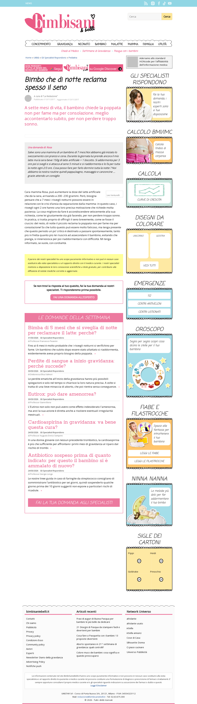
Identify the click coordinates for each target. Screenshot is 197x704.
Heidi (153, 554)
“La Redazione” (50, 96)
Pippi (131, 554)
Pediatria (73, 57)
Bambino (100, 44)
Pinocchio (155, 572)
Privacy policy (33, 635)
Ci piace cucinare (135, 647)
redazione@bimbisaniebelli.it (91, 696)
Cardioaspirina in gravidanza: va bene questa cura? (72, 425)
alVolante (131, 618)
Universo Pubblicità (137, 652)
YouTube (169, 3)
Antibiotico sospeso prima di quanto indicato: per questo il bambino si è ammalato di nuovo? (69, 460)
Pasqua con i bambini (126, 51)
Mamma (133, 44)
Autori (29, 648)
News (28, 3)
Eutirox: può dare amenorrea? (62, 394)
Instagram (152, 3)
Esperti (30, 653)
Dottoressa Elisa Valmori (41, 374)
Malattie (117, 44)
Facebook (159, 3)
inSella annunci (134, 632)
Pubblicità (31, 627)
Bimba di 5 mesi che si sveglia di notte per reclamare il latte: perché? (72, 330)
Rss (145, 3)
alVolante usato (135, 623)
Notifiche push (33, 666)
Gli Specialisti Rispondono (53, 57)
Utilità (162, 44)
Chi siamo (31, 622)
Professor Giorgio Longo (41, 474)
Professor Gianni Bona (40, 402)
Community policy (35, 644)
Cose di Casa (133, 637)
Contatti (30, 618)
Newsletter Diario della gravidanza (44, 657)
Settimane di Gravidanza (96, 51)
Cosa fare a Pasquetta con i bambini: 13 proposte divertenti (97, 637)
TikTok (164, 3)
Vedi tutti (149, 266)
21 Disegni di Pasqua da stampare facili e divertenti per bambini (98, 629)
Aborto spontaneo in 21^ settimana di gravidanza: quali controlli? (96, 645)
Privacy (30, 631)
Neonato (84, 44)
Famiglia (148, 44)
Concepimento (41, 44)
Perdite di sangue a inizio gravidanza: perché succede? (71, 363)
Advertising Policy (35, 661)
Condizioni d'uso (34, 640)
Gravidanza (65, 44)
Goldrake (133, 572)
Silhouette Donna (136, 642)
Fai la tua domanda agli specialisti (74, 503)
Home (29, 57)
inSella (130, 628)
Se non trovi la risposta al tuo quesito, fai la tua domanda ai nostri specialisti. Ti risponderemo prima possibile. (74, 292)
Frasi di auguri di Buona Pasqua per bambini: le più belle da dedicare (95, 620)
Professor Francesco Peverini (43, 341)
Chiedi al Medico (69, 51)
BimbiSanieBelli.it (60, 23)
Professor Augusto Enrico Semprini (46, 435)
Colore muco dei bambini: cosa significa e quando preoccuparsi (97, 654)
